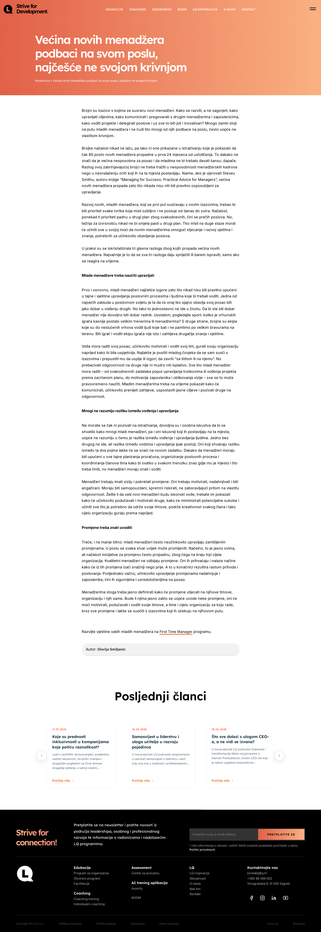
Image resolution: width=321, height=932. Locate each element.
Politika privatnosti (70, 923)
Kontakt (248, 10)
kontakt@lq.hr (257, 873)
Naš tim (194, 889)
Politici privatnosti (202, 849)
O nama (230, 10)
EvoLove (273, 923)
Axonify (137, 888)
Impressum (138, 923)
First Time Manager (177, 631)
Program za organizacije (91, 873)
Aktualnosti (197, 878)
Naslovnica (42, 80)
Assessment (161, 10)
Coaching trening (86, 899)
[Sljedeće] (279, 756)
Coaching (137, 10)
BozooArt (299, 923)
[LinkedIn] (274, 899)
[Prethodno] (42, 756)
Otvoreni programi (87, 878)
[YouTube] (285, 899)
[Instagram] (262, 899)
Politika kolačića (106, 923)
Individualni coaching (89, 904)
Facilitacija (81, 884)
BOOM (182, 10)
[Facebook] (251, 899)
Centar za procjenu (145, 873)
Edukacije (114, 10)
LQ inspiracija (205, 10)
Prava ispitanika (169, 923)
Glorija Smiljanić (112, 649)
